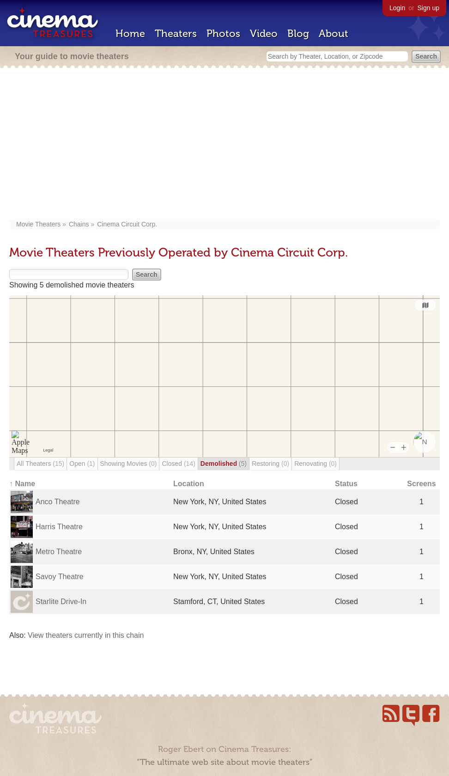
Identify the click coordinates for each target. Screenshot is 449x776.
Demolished (223, 463)
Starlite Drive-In (61, 601)
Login (397, 8)
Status (346, 484)
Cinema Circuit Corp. (127, 224)
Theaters (176, 33)
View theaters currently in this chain (86, 635)
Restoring (270, 463)
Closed (178, 463)
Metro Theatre (59, 552)
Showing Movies (128, 463)
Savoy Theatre (60, 576)
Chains (79, 224)
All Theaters (40, 463)
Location (188, 484)
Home (130, 33)
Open (82, 463)
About (333, 33)
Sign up (428, 8)
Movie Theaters (38, 224)
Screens (421, 484)
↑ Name (22, 484)
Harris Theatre (59, 527)
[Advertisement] (224, 144)
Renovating (315, 463)
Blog (298, 33)
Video (264, 33)
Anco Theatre (58, 502)
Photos (223, 33)
